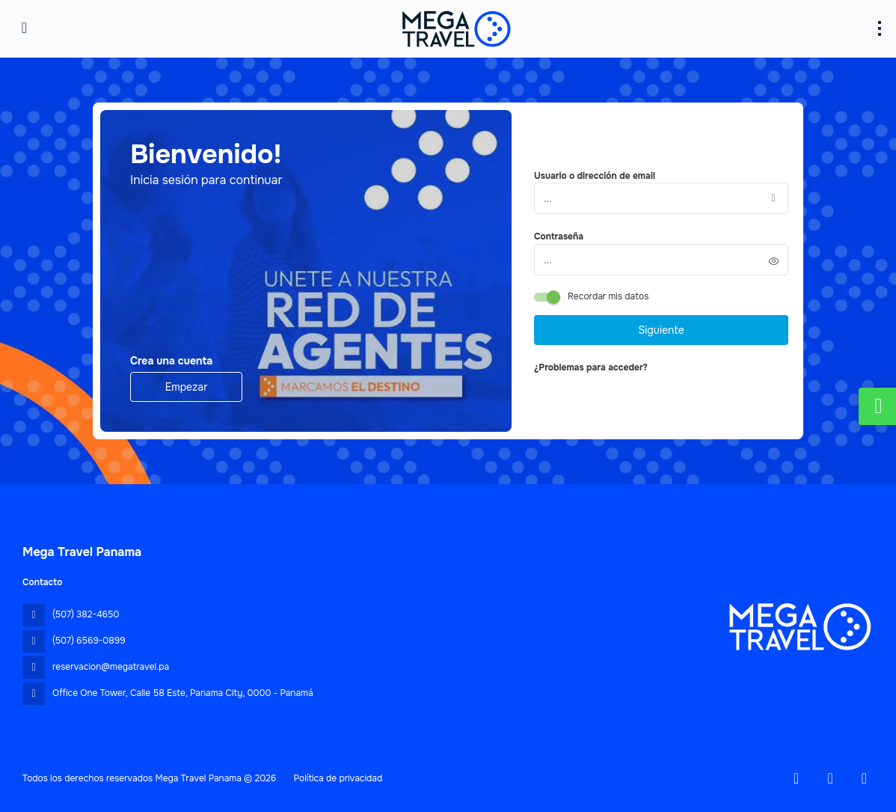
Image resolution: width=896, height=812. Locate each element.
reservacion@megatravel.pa (110, 667)
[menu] (880, 28)
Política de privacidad (338, 778)
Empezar (186, 387)
